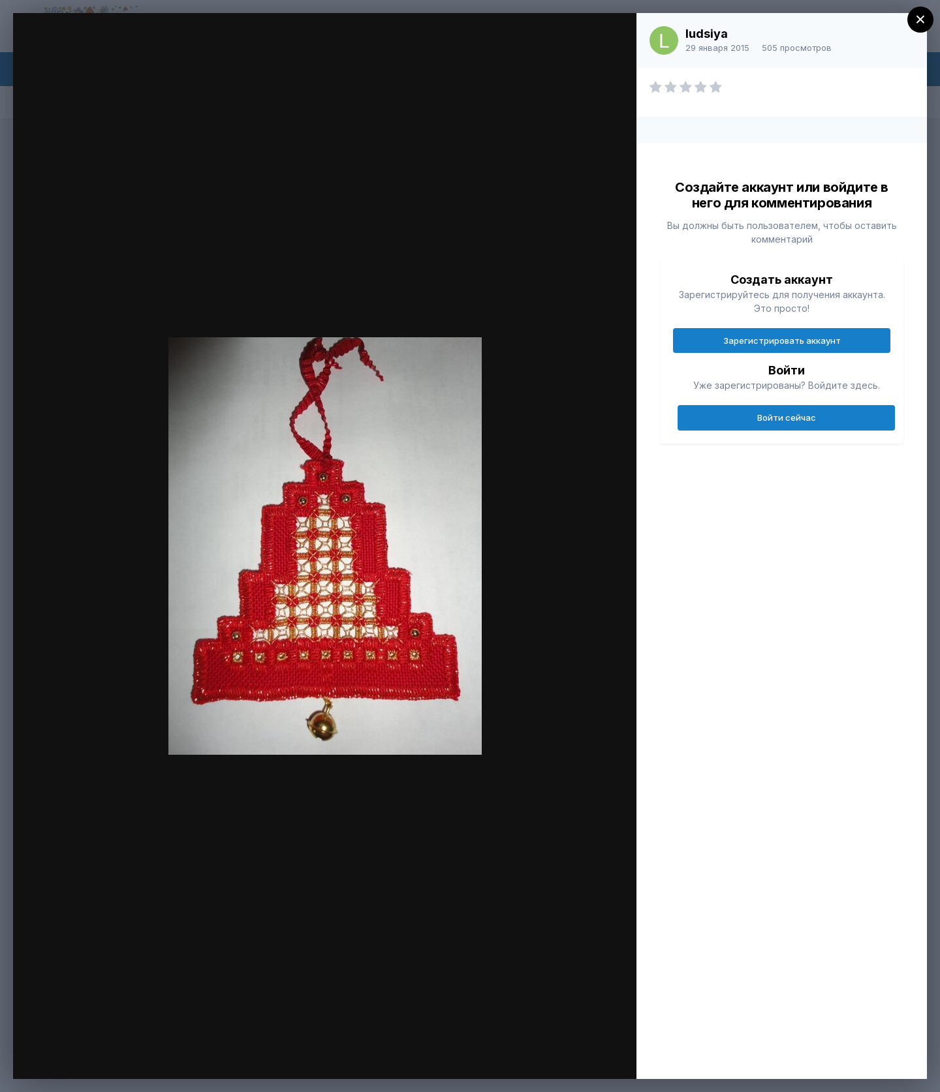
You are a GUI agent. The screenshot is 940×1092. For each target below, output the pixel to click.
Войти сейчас (786, 417)
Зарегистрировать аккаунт (782, 340)
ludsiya (706, 33)
